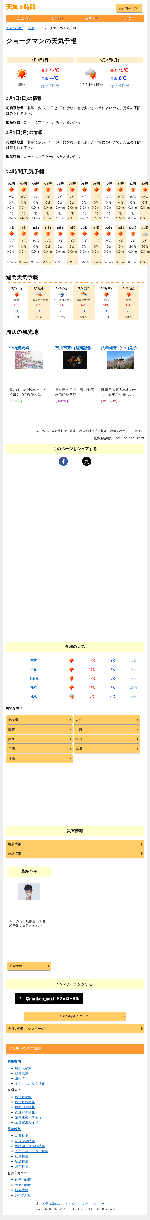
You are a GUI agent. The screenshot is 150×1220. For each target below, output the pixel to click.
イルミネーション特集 (31, 1151)
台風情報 (92, 18)
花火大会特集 (25, 1141)
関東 (31, 28)
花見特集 (21, 1136)
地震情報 (57, 18)
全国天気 (23, 18)
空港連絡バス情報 (28, 1117)
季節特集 (14, 1129)
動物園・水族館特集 (30, 1146)
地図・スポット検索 (30, 1083)
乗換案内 (14, 1061)
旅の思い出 (23, 1195)
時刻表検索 (23, 1068)
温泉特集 (21, 1166)
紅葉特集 (21, 1156)
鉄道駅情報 (23, 1097)
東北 (78, 720)
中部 (78, 729)
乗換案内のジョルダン (61, 1204)
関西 (11, 739)
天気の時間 (14, 28)
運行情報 (21, 1078)
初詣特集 (21, 1161)
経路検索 (21, 1073)
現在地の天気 (128, 8)
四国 (11, 749)
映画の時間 (23, 1180)
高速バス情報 (25, 1112)
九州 (78, 749)
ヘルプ (127, 18)
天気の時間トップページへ (28, 1029)
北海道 (13, 720)
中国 (78, 739)
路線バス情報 (25, 1107)
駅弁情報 (21, 1190)
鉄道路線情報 (25, 1102)
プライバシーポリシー (98, 1204)
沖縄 (11, 758)
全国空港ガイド (26, 1122)
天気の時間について (74, 1016)
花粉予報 (16, 966)
